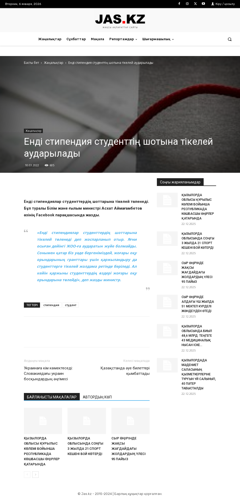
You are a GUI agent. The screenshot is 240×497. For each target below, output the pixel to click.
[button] (229, 39)
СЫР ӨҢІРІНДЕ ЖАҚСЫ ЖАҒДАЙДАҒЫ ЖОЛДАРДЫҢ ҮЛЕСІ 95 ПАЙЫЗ (128, 448)
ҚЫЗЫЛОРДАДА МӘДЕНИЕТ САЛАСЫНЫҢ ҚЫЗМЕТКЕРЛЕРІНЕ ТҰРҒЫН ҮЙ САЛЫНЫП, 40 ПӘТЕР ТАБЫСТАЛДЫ (199, 374)
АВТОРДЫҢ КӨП (97, 397)
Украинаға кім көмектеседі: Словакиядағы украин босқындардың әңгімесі (48, 373)
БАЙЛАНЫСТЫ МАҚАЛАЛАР (52, 397)
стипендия (51, 305)
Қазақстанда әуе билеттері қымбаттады (125, 371)
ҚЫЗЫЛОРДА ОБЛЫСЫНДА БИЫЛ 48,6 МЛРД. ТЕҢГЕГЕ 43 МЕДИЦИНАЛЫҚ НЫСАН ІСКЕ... (197, 336)
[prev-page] (27, 474)
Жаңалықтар (53, 62)
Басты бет (31, 62)
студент (70, 305)
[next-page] (35, 474)
